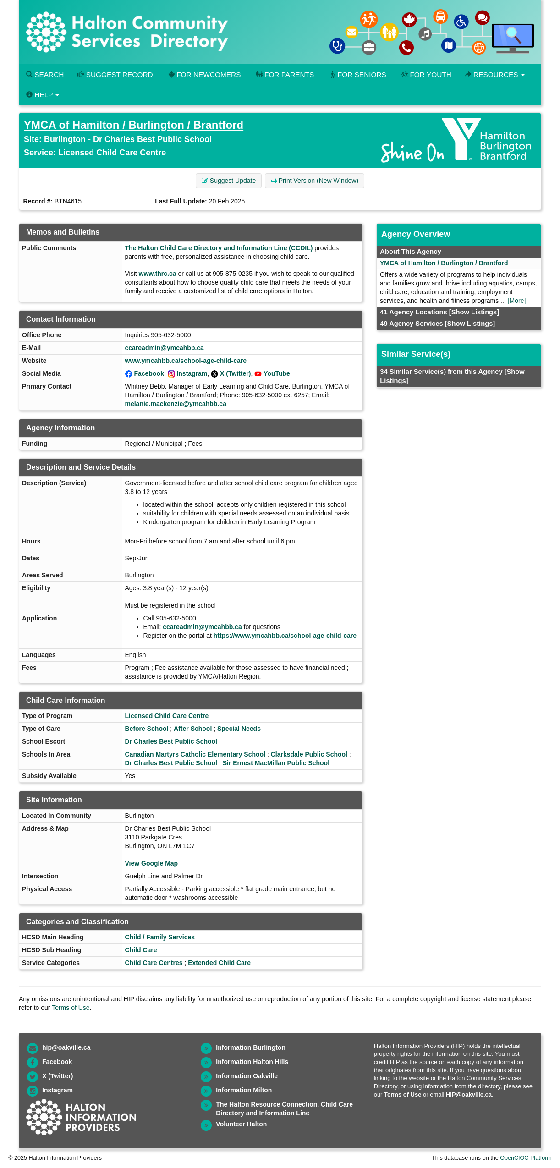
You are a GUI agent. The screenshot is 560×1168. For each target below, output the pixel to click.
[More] (517, 300)
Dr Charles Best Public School (171, 741)
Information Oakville (247, 1076)
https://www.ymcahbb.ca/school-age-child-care (285, 635)
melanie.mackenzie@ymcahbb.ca (175, 403)
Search (45, 74)
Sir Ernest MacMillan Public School (276, 763)
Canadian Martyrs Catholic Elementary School (195, 754)
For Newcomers (204, 74)
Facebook (149, 373)
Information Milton (244, 1090)
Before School (147, 728)
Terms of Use (70, 1007)
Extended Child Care (219, 962)
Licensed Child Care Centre (112, 152)
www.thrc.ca (157, 273)
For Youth (425, 74)
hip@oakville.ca (66, 1047)
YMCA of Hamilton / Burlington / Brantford (133, 125)
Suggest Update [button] (229, 180)
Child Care (141, 950)
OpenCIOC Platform (526, 1158)
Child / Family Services (160, 937)
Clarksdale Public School (309, 754)
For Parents (284, 74)
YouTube (277, 373)
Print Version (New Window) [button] (314, 180)
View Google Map (151, 863)
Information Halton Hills (252, 1061)
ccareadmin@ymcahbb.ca (164, 347)
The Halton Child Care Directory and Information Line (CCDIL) (219, 248)
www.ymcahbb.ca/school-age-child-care (186, 360)
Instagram (191, 373)
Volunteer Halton (241, 1124)
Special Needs (239, 728)
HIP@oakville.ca (469, 1094)
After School (193, 728)
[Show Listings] (474, 312)
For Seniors (357, 74)
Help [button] (42, 95)
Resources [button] (495, 74)
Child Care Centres (154, 962)
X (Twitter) (235, 373)
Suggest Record (115, 74)
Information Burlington (250, 1047)
